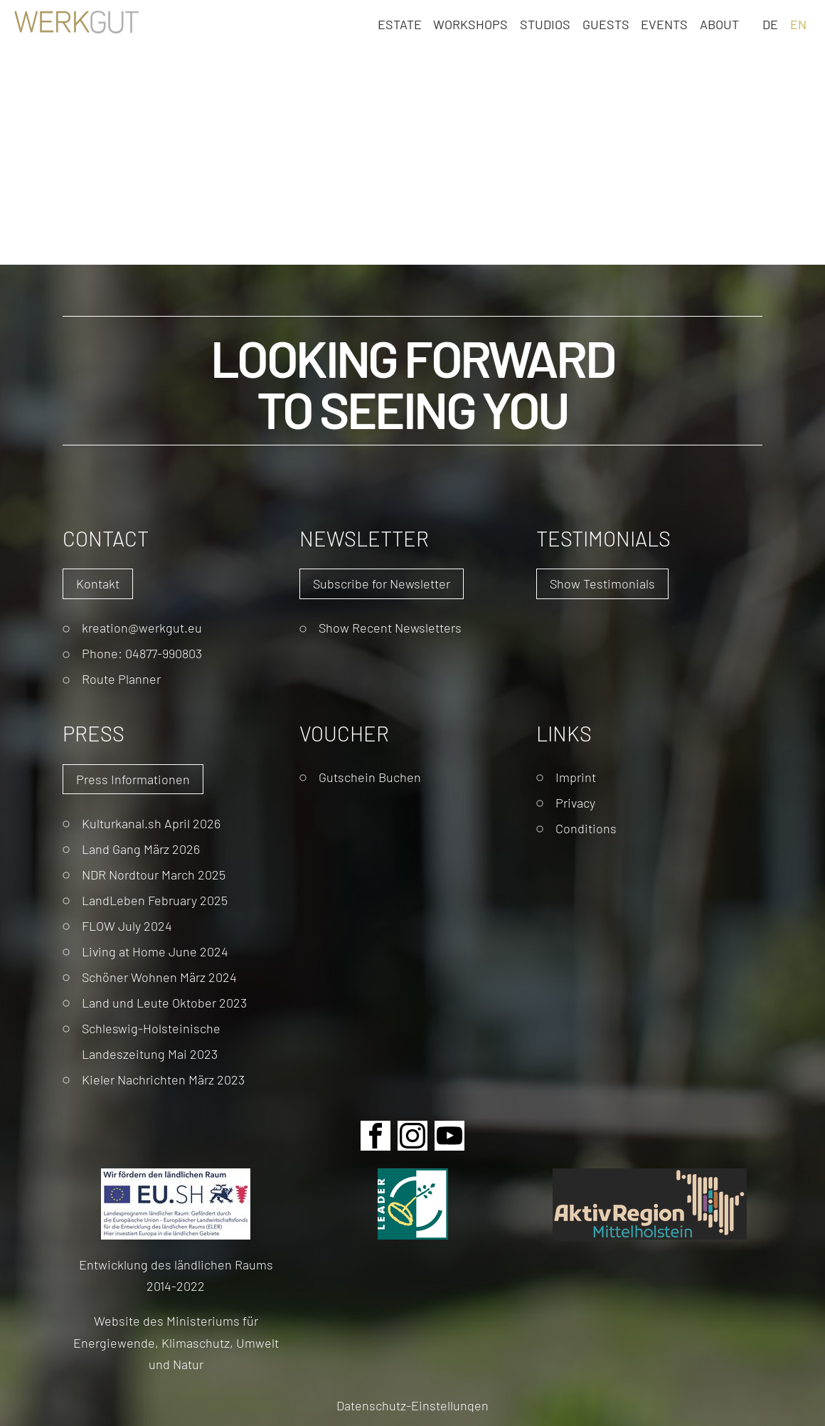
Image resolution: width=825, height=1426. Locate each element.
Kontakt (97, 583)
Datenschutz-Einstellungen (412, 1405)
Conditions (586, 828)
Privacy (575, 802)
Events (664, 23)
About (719, 23)
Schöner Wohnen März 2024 (159, 976)
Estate (400, 23)
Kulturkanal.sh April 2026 (151, 823)
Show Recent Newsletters (390, 627)
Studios (545, 23)
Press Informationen (133, 779)
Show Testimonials (602, 583)
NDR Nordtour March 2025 (153, 874)
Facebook (375, 1136)
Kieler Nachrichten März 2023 (163, 1079)
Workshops (470, 23)
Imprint (575, 777)
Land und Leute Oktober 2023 (164, 1002)
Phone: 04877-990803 (142, 653)
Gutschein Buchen (370, 777)
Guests (605, 23)
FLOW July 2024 (127, 925)
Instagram (412, 1136)
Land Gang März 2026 (141, 848)
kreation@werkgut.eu (142, 627)
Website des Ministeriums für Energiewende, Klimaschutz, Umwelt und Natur (176, 1342)
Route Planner (121, 678)
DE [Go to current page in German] (770, 23)
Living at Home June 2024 (155, 951)
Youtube (449, 1136)
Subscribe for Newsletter (381, 583)
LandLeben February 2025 (155, 900)
